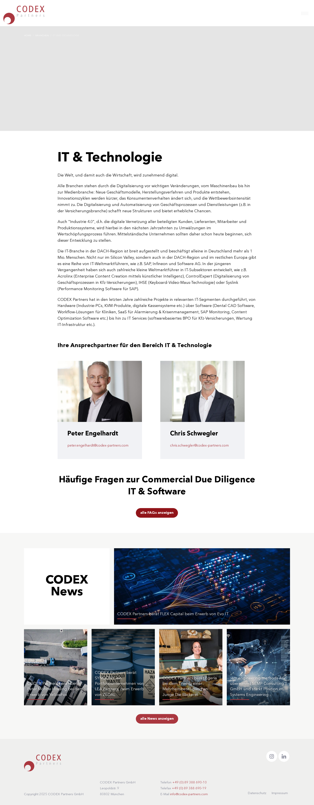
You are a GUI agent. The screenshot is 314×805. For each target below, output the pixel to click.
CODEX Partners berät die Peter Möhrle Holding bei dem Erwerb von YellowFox (55, 689)
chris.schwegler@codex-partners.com (199, 445)
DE (284, 14)
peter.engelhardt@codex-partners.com (97, 445)
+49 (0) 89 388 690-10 (189, 782)
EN (294, 14)
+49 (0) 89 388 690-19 (189, 788)
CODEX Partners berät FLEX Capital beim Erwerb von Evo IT (173, 614)
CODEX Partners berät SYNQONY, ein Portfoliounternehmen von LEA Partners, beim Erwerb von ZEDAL (119, 684)
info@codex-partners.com (189, 794)
